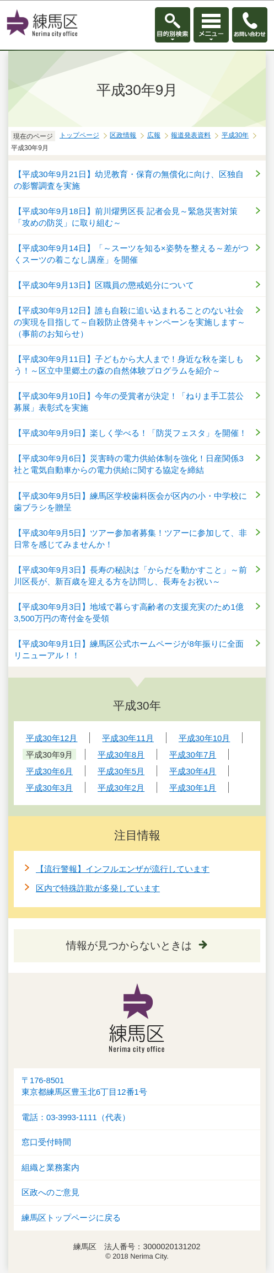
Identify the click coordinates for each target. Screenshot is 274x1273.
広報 (153, 135)
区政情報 (123, 135)
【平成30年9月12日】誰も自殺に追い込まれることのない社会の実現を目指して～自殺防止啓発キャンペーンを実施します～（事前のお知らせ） (129, 322)
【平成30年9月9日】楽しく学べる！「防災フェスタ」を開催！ (130, 433)
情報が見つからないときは (129, 945)
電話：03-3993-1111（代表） (76, 1117)
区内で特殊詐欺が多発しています (98, 888)
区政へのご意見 (50, 1192)
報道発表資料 (191, 135)
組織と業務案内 (50, 1167)
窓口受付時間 (46, 1142)
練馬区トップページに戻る (71, 1217)
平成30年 (235, 135)
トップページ (79, 135)
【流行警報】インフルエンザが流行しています (122, 868)
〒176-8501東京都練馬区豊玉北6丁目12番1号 (84, 1086)
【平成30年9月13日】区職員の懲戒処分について (104, 285)
